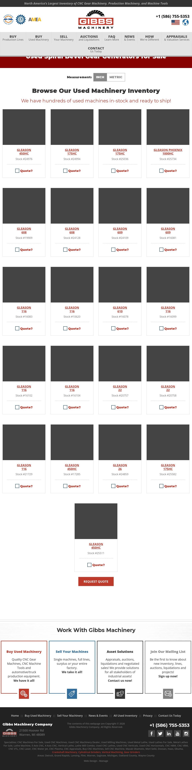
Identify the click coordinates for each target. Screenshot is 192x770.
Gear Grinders (132, 752)
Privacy (147, 715)
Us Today (96, 49)
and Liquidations (89, 38)
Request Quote (96, 581)
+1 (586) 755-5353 (172, 16)
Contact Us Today (169, 715)
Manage (103, 760)
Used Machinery (39, 38)
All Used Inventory (125, 715)
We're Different (149, 38)
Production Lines (13, 38)
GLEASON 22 (120, 388)
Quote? (26, 171)
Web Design (90, 760)
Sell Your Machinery (70, 715)
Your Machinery (63, 38)
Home (15, 715)
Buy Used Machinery (38, 715)
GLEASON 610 (120, 309)
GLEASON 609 (120, 230)
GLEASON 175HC (72, 151)
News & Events (98, 715)
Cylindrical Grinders (89, 752)
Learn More (112, 38)
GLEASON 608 (24, 230)
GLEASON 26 (120, 467)
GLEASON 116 (24, 309)
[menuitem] (13, 38)
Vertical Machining (112, 752)
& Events (129, 38)
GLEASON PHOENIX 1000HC (168, 151)
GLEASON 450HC (24, 151)
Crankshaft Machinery (64, 752)
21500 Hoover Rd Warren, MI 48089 (32, 732)
